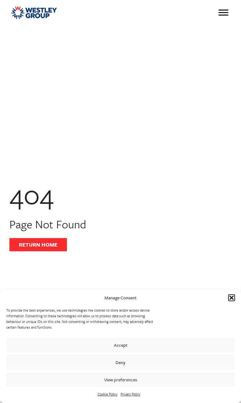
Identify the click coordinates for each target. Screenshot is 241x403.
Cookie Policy (107, 394)
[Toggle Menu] (223, 12)
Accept (120, 345)
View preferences (120, 379)
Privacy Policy (130, 394)
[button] (231, 298)
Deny (120, 362)
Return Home (38, 244)
